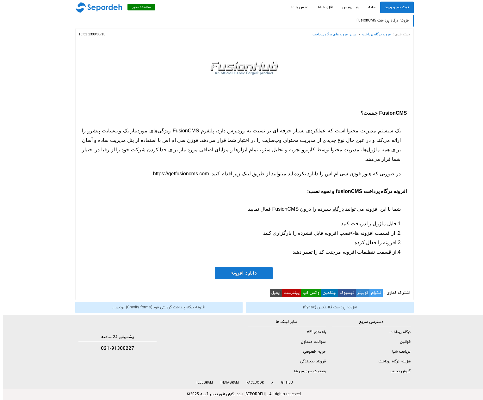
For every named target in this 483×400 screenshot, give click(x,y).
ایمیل (273, 293)
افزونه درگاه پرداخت (374, 34)
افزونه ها (322, 7)
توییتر (360, 293)
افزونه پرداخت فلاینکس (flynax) (327, 307)
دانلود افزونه (241, 273)
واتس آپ (308, 293)
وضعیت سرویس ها (307, 371)
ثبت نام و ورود (394, 7)
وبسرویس (347, 7)
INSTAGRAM (227, 382)
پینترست (289, 293)
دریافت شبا (398, 351)
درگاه (335, 209)
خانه (369, 7)
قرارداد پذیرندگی (310, 361)
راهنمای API (313, 332)
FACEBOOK (252, 382)
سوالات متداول (310, 341)
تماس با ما (297, 7)
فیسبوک (344, 293)
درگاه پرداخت (397, 332)
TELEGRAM (201, 382)
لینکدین (327, 293)
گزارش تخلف (397, 371)
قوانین (402, 341)
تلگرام (373, 293)
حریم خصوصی (311, 351)
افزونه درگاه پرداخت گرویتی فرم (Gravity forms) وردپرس (156, 307)
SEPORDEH (252, 394)
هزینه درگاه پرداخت (392, 361)
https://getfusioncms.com (178, 173)
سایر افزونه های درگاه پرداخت (331, 34)
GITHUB (284, 382)
